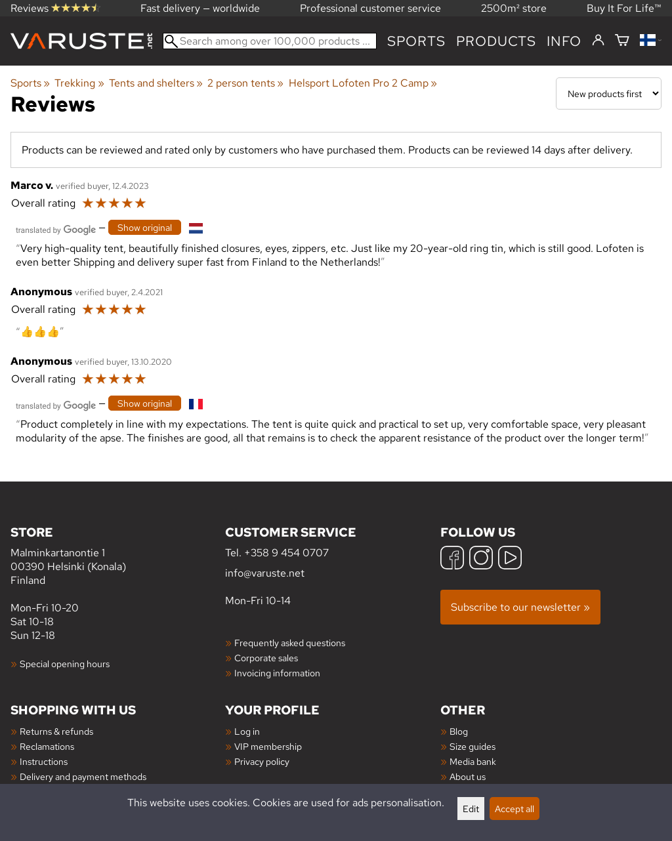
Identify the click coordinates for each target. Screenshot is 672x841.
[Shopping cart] (622, 41)
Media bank (473, 761)
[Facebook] (452, 559)
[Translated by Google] (56, 229)
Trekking (79, 83)
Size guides (472, 746)
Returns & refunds (56, 731)
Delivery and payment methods (83, 776)
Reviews (55, 8)
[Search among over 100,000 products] (270, 41)
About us (468, 776)
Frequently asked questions (289, 642)
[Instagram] (481, 559)
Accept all (514, 808)
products (496, 41)
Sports (416, 41)
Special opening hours (65, 663)
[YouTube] (510, 559)
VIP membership (268, 746)
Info (564, 41)
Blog (459, 731)
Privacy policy (261, 761)
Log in (247, 731)
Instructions (44, 761)
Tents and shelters (156, 83)
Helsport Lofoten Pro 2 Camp (363, 83)
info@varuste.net (264, 573)
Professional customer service (370, 8)
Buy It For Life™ (624, 8)
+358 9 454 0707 (286, 553)
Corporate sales (266, 657)
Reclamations (47, 746)
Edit (471, 808)
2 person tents (245, 83)
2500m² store (514, 8)
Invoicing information (277, 673)
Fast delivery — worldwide (200, 8)
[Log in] (598, 41)
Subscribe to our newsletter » (520, 607)
